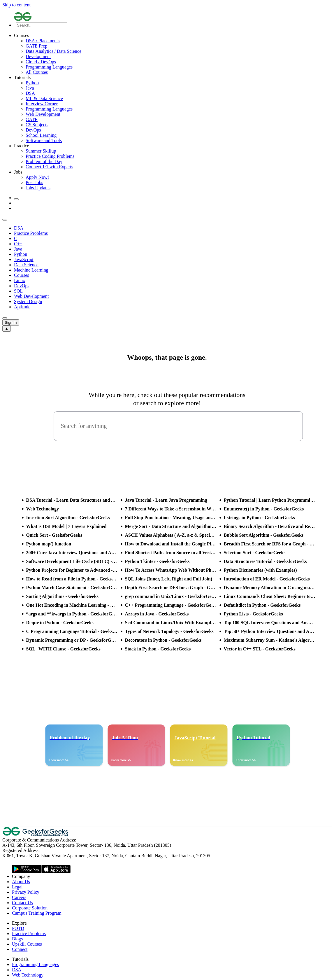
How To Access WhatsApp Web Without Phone (171, 570)
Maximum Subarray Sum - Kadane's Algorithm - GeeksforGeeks (269, 640)
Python (32, 82)
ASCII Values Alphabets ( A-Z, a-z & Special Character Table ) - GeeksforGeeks (171, 535)
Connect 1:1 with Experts (49, 166)
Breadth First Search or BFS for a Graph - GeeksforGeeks (269, 543)
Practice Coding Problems (50, 156)
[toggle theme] (16, 199)
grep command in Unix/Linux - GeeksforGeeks (171, 596)
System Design (28, 301)
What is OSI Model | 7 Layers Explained (66, 526)
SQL (18, 290)
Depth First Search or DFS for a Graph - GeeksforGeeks (171, 587)
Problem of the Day (44, 161)
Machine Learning (31, 269)
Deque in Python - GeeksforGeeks (60, 622)
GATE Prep (36, 45)
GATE (32, 119)
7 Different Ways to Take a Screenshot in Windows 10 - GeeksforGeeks (171, 508)
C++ (18, 243)
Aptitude (22, 306)
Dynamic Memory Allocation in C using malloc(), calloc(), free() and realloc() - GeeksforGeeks (269, 587)
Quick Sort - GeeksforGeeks (54, 535)
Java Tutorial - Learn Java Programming (166, 500)
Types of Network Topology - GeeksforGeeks (169, 631)
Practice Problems (31, 233)
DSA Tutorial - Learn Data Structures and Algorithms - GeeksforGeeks (72, 500)
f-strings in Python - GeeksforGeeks (259, 517)
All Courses (37, 72)
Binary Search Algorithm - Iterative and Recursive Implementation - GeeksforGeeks (269, 526)
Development (38, 56)
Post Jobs (34, 182)
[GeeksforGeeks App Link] (26, 869)
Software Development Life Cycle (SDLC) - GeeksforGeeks (72, 561)
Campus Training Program (36, 913)
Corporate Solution (30, 907)
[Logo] (173, 17)
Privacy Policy (25, 892)
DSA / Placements (42, 40)
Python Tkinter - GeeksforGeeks (157, 561)
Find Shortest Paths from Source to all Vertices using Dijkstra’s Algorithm (171, 552)
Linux (19, 280)
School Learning (41, 135)
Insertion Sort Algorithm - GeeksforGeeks (68, 517)
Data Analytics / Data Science (53, 51)
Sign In (11, 322)
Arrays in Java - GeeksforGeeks (157, 613)
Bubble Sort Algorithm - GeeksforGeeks (264, 535)
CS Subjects (37, 124)
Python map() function (48, 543)
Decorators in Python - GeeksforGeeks (163, 640)
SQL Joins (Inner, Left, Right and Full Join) (168, 578)
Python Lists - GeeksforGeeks (253, 613)
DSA (30, 93)
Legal (17, 886)
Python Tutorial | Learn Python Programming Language (269, 500)
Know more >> (58, 760)
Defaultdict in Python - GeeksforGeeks (262, 605)
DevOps (33, 129)
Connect (19, 949)
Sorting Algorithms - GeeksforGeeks (62, 596)
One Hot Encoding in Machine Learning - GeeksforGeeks (72, 605)
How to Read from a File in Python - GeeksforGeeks (72, 578)
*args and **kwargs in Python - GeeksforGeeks (72, 613)
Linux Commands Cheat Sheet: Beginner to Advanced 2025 (269, 596)
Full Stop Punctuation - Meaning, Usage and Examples (171, 517)
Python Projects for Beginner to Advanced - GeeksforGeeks (72, 570)
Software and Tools (44, 140)
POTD (18, 928)
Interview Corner (42, 103)
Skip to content (16, 4)
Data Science (26, 264)
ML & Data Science (44, 98)
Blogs (17, 938)
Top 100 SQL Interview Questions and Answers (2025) (269, 622)
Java (30, 87)
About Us (21, 881)
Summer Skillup (41, 150)
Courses (21, 275)
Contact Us (22, 902)
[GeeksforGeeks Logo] (35, 834)
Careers (19, 897)
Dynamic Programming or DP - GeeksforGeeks (72, 640)
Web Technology (42, 508)
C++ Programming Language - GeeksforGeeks (171, 605)
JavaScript (24, 259)
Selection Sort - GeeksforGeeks (255, 552)
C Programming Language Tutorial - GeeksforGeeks (72, 631)
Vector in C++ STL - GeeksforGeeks (260, 648)
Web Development (43, 114)
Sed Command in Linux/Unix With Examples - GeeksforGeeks (171, 622)
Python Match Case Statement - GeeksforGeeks (72, 587)
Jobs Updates (38, 187)
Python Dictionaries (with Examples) (260, 570)
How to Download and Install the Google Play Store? (171, 543)
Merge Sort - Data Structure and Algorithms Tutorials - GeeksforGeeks (171, 526)
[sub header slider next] (4, 318)
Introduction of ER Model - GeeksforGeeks (267, 578)
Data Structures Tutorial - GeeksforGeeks (265, 561)
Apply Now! (37, 177)
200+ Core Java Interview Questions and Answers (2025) (72, 552)
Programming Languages (49, 66)
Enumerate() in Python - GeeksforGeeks (264, 508)
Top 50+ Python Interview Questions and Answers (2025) (269, 631)
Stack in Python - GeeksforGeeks (158, 648)
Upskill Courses (27, 944)
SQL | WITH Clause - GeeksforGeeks (63, 648)
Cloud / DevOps (41, 61)
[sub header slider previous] (4, 220)
